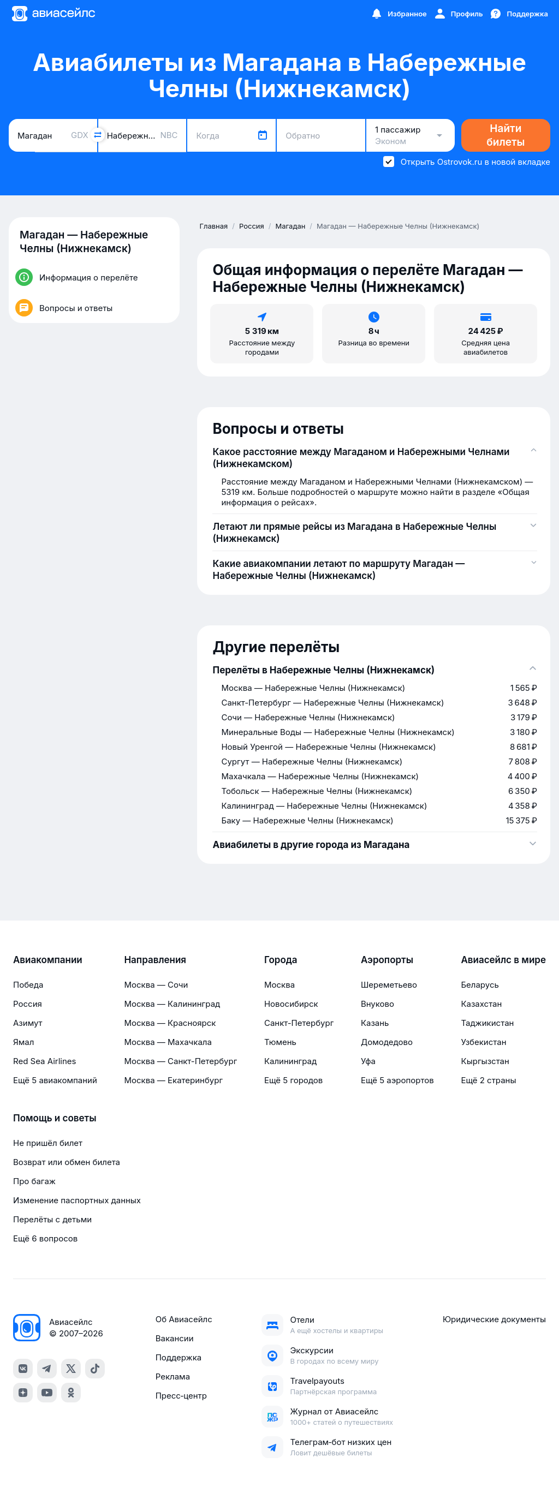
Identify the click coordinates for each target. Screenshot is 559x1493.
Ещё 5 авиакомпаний (55, 1080)
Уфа (368, 1061)
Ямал (23, 1042)
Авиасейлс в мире (503, 959)
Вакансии (175, 1338)
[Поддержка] (518, 13)
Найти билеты (505, 135)
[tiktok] (95, 1368)
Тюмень (280, 1042)
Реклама (173, 1376)
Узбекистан (483, 1042)
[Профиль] (458, 13)
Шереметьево (389, 985)
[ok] (71, 1392)
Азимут (28, 1023)
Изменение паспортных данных (77, 1200)
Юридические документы (494, 1319)
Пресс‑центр (181, 1395)
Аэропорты (387, 959)
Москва (279, 985)
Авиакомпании (47, 959)
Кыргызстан (485, 1061)
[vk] (22, 1368)
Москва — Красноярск (170, 1023)
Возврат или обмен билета (66, 1162)
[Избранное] (398, 13)
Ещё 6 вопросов (45, 1238)
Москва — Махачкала (167, 1042)
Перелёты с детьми (52, 1219)
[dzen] (22, 1392)
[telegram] (46, 1368)
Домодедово (387, 1042)
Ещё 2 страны (488, 1080)
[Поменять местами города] (98, 135)
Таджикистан (487, 1023)
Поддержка (179, 1357)
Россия (27, 1004)
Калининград (290, 1061)
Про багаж (34, 1181)
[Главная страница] (53, 13)
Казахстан (481, 1004)
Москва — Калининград (172, 1004)
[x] (71, 1368)
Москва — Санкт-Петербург (180, 1061)
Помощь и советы (54, 1118)
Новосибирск (291, 1004)
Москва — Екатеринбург (173, 1080)
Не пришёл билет (47, 1143)
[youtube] (46, 1392)
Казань (375, 1023)
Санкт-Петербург (299, 1023)
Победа (28, 985)
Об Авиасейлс (184, 1319)
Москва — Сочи (156, 985)
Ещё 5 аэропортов (397, 1080)
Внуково (377, 1004)
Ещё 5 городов (293, 1080)
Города (281, 959)
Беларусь (479, 985)
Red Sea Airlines (44, 1061)
